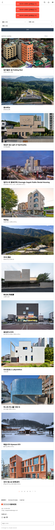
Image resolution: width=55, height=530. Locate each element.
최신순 (46, 36)
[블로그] (7, 517)
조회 (27, 29)
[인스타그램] (2, 517)
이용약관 (22, 500)
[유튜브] (4, 517)
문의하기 (3, 500)
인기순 (51, 36)
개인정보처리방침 (13, 500)
